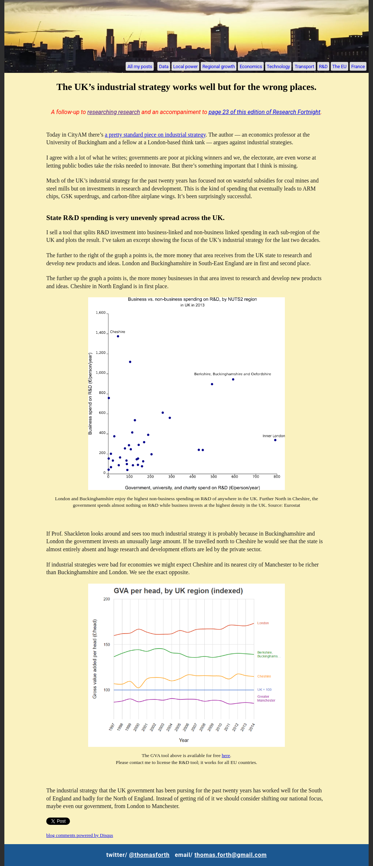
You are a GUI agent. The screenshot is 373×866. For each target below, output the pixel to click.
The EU (339, 66)
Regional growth (219, 66)
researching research (113, 112)
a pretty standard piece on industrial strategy (155, 135)
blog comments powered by (79, 835)
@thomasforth (149, 854)
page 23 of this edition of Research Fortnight (265, 112)
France (358, 66)
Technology (278, 66)
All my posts (139, 66)
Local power (185, 66)
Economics (251, 66)
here (226, 755)
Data (164, 66)
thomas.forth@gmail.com (231, 854)
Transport (304, 66)
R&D (323, 66)
